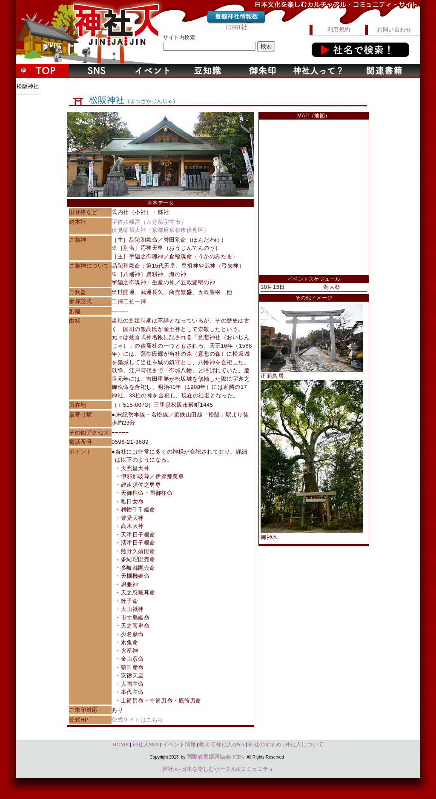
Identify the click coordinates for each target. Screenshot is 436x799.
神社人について (304, 744)
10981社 (236, 27)
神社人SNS (145, 744)
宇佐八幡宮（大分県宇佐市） (149, 222)
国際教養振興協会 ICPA (215, 756)
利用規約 (338, 29)
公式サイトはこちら (138, 719)
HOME (120, 744)
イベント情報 (179, 744)
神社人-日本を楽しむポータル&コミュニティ (217, 769)
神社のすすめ (264, 744)
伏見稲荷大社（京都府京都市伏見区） (160, 230)
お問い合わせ (394, 29)
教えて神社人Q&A (222, 744)
